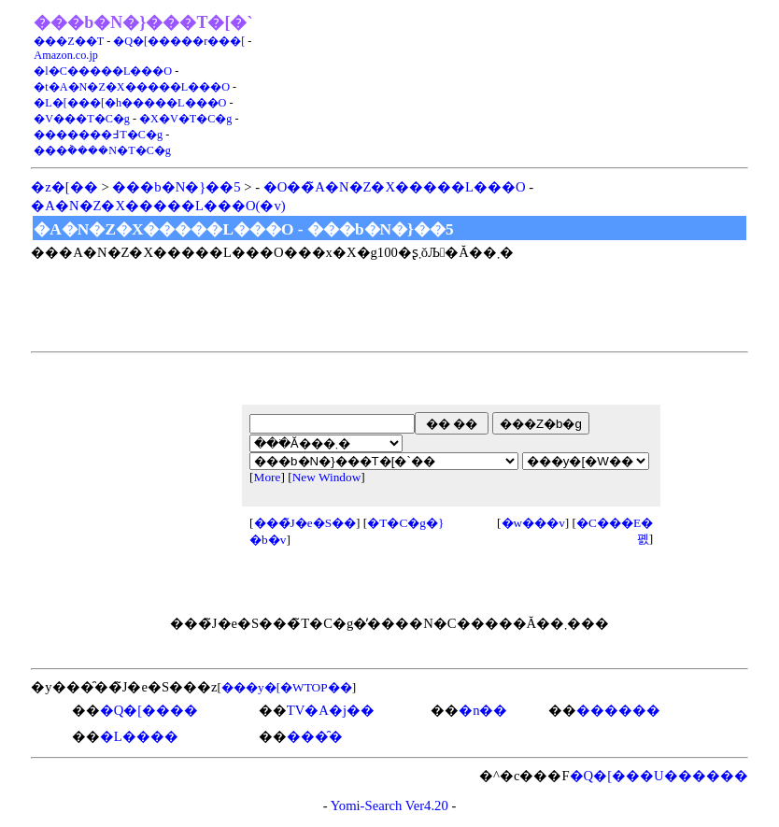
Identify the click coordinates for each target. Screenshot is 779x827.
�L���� (139, 736)
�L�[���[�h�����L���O (130, 102)
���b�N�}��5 (176, 186)
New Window (326, 477)
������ (618, 710)
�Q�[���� (149, 710)
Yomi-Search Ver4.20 (389, 805)
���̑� (315, 736)
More (267, 477)
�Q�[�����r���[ (179, 41)
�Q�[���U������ (659, 775)
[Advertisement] (526, 84)
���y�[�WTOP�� (286, 687)
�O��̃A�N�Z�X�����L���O (394, 186)
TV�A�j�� (331, 710)
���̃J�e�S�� (305, 523)
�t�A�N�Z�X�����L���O (132, 86)
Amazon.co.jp (66, 55)
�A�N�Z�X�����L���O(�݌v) (158, 205)
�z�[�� (64, 186)
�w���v (533, 523)
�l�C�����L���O (103, 71)
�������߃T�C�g (98, 134)
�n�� (483, 710)
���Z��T (69, 41)
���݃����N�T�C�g (102, 150)
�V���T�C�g (82, 118)
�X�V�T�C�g (185, 118)
